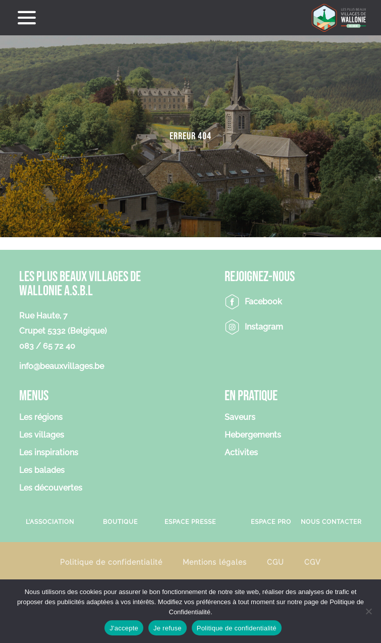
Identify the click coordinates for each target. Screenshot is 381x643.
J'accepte (124, 628)
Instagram (264, 327)
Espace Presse (190, 521)
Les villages (41, 435)
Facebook (263, 301)
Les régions (41, 417)
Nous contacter (331, 521)
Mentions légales (215, 562)
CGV (312, 562)
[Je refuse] (368, 611)
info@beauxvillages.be (61, 366)
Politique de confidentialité (111, 562)
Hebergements (253, 435)
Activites (241, 453)
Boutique (120, 521)
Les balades (42, 470)
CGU (275, 562)
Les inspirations (48, 453)
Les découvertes (50, 488)
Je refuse (167, 628)
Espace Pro (271, 521)
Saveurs (240, 417)
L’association (50, 521)
